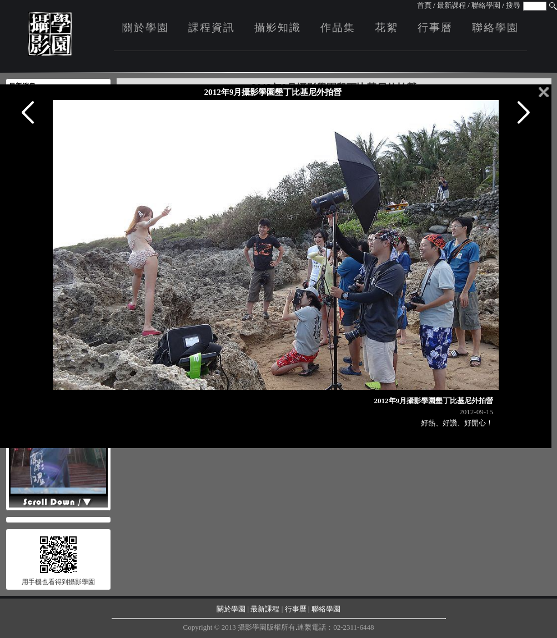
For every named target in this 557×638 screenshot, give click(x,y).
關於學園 (145, 27)
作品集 (337, 27)
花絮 (386, 27)
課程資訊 (211, 27)
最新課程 (451, 5)
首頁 (424, 5)
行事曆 (435, 27)
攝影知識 (277, 27)
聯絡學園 (485, 5)
